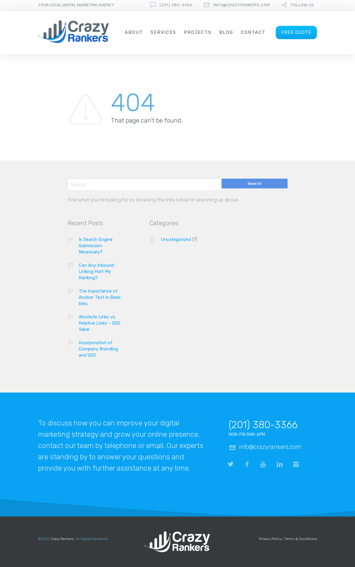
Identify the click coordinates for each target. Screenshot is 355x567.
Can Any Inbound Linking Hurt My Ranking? (96, 271)
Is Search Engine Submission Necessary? (96, 246)
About (134, 32)
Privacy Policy (270, 539)
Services (163, 32)
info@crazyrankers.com (241, 5)
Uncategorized (176, 239)
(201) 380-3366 (176, 5)
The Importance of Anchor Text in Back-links (100, 297)
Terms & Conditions (300, 539)
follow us (302, 5)
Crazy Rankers (62, 539)
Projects (198, 32)
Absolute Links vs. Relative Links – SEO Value (99, 323)
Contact (253, 32)
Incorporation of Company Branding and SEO (98, 349)
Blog (226, 32)
